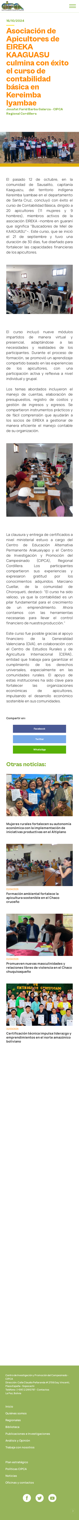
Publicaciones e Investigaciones (27, 1434)
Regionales (13, 1420)
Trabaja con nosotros (20, 1447)
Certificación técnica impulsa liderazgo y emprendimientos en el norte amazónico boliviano (38, 1037)
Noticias (11, 1476)
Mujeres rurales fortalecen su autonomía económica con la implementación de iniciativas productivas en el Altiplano (38, 828)
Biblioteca (12, 1427)
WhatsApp (39, 749)
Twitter (39, 739)
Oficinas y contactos (19, 1482)
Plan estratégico (16, 1462)
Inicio (9, 1406)
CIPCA (13, 6)
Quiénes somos (16, 1413)
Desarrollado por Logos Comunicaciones (73, 1511)
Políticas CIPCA (16, 1469)
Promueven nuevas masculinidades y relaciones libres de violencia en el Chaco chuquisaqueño (39, 968)
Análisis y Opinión (17, 1440)
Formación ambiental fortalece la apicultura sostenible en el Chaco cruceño (32, 898)
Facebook (39, 728)
